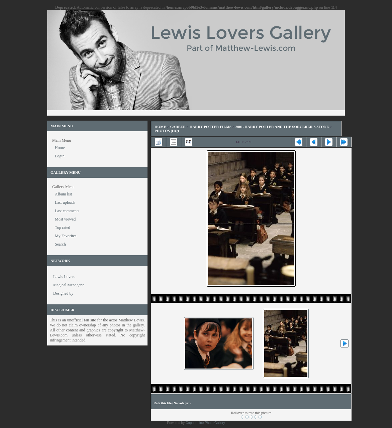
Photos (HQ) (167, 131)
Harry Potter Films (210, 127)
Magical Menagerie (69, 285)
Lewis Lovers (64, 276)
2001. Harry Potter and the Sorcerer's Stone (282, 127)
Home (160, 127)
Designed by (63, 293)
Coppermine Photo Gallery (205, 423)
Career (178, 127)
